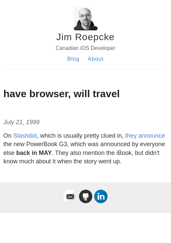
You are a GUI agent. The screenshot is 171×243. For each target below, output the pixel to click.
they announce (145, 135)
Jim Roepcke (85, 37)
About (96, 59)
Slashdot (25, 135)
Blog (73, 59)
